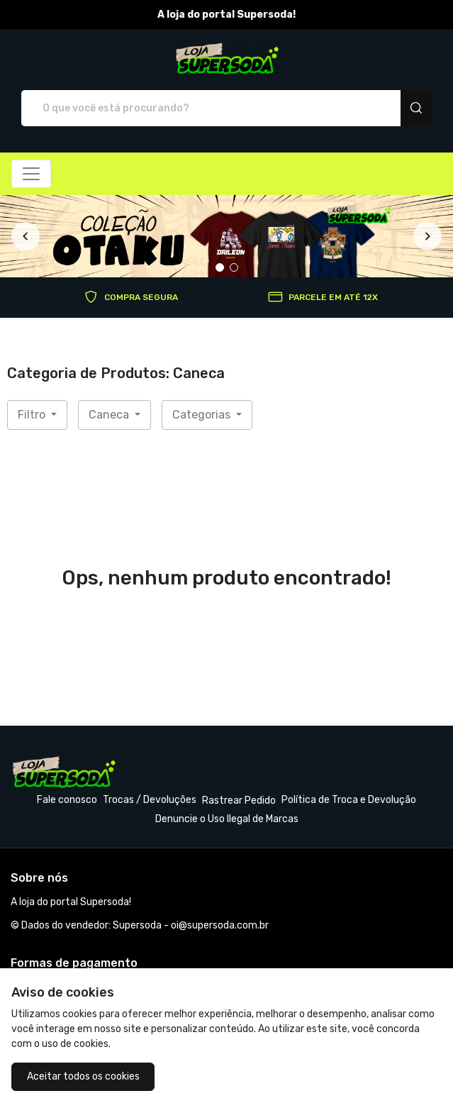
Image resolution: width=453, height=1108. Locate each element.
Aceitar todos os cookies (83, 1076)
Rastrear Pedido (239, 800)
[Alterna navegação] (31, 174)
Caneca (110, 414)
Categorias (202, 414)
